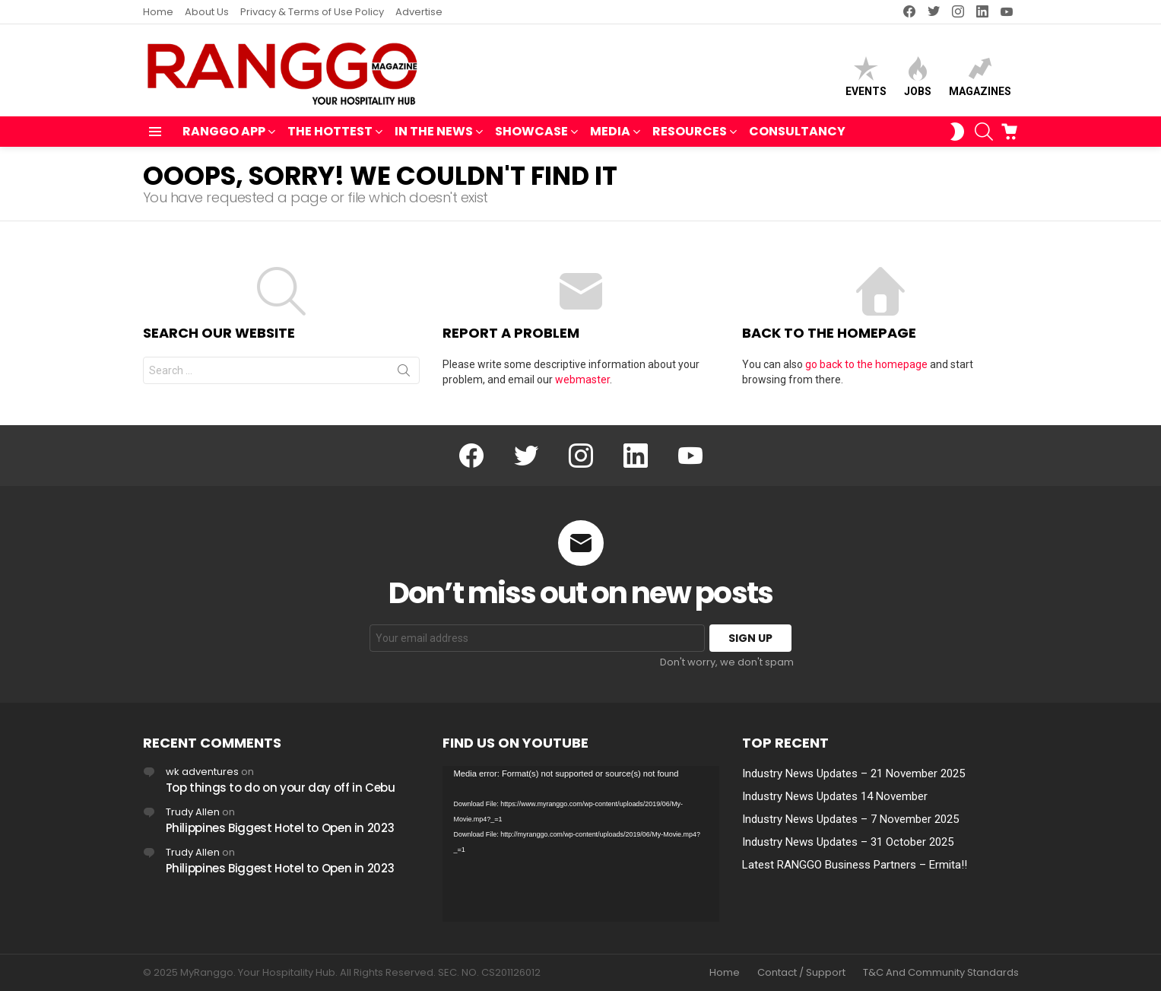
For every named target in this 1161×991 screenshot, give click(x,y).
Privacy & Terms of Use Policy (312, 12)
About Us (207, 12)
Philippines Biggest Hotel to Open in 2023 (280, 828)
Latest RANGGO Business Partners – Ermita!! (854, 865)
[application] (581, 844)
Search (404, 373)
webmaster (582, 379)
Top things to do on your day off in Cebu (280, 788)
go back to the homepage (866, 364)
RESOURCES (689, 132)
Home (158, 12)
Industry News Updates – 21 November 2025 (853, 773)
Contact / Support (801, 973)
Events (866, 76)
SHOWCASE (531, 132)
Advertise (419, 12)
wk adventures (202, 771)
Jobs (917, 76)
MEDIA (610, 132)
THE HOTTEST (330, 132)
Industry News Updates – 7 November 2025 (850, 819)
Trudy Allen (193, 812)
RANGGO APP (223, 132)
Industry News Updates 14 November (835, 796)
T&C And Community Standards (941, 973)
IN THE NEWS (434, 132)
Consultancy (797, 131)
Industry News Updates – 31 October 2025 (847, 842)
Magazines (980, 76)
